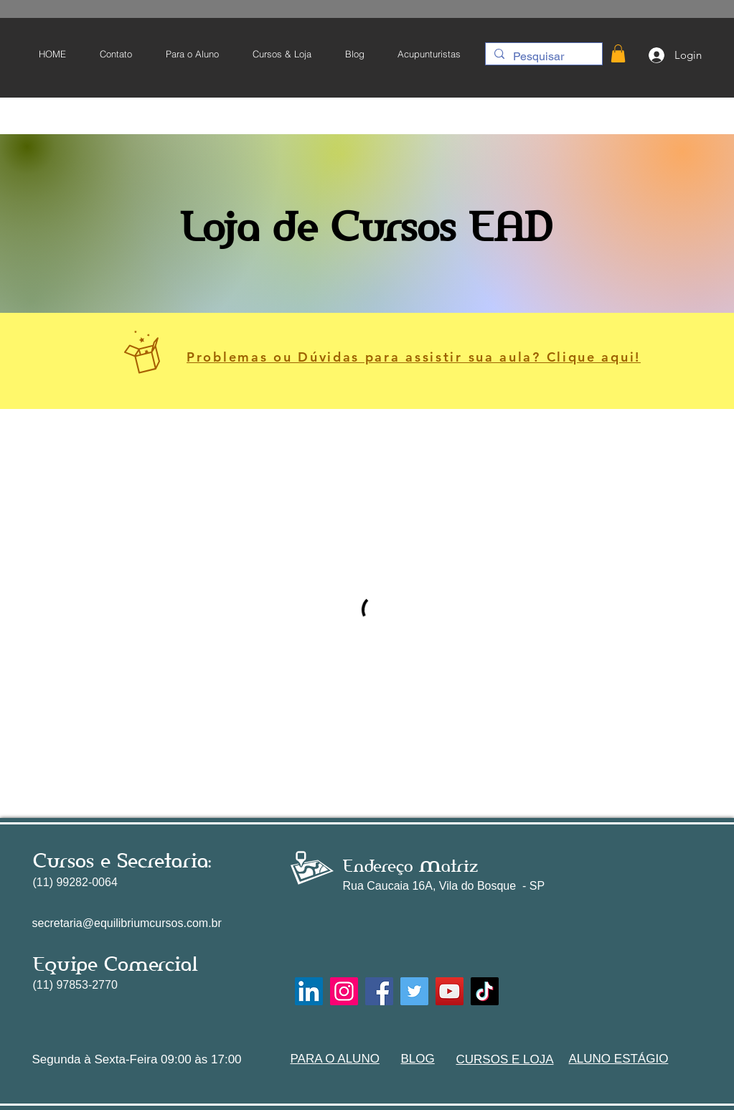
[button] (192, 53)
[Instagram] (344, 991)
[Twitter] (414, 991)
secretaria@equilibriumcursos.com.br (127, 923)
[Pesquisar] (542, 56)
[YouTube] (450, 991)
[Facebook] (379, 991)
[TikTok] (485, 991)
